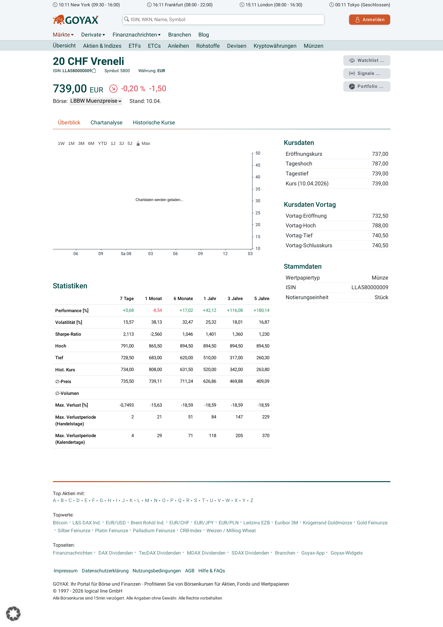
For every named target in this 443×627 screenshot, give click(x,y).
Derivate (91, 35)
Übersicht (64, 46)
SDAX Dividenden (250, 553)
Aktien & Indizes (102, 46)
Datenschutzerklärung (105, 571)
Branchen (179, 35)
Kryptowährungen (275, 46)
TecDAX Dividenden (160, 553)
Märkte (61, 35)
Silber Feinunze (74, 530)
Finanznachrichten (135, 35)
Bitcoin (60, 523)
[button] (13, 613)
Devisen (236, 46)
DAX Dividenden (115, 553)
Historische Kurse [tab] (154, 123)
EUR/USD (116, 523)
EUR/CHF (179, 523)
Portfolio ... (366, 86)
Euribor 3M (286, 523)
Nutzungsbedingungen (157, 571)
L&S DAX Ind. (86, 523)
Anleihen (178, 46)
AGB (189, 571)
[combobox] (223, 19)
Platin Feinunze (111, 530)
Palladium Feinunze (154, 530)
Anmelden (369, 19)
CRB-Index (191, 530)
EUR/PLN (229, 523)
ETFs (135, 46)
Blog (203, 35)
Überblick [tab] (69, 123)
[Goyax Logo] (75, 19)
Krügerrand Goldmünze (327, 523)
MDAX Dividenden (206, 553)
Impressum (66, 571)
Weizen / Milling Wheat (231, 530)
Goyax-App (313, 553)
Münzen (313, 46)
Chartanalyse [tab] (107, 123)
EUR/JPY (204, 523)
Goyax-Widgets (347, 553)
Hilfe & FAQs (211, 571)
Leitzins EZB (256, 523)
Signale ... (364, 73)
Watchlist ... (366, 61)
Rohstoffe (208, 46)
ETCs (154, 46)
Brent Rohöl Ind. (148, 523)
